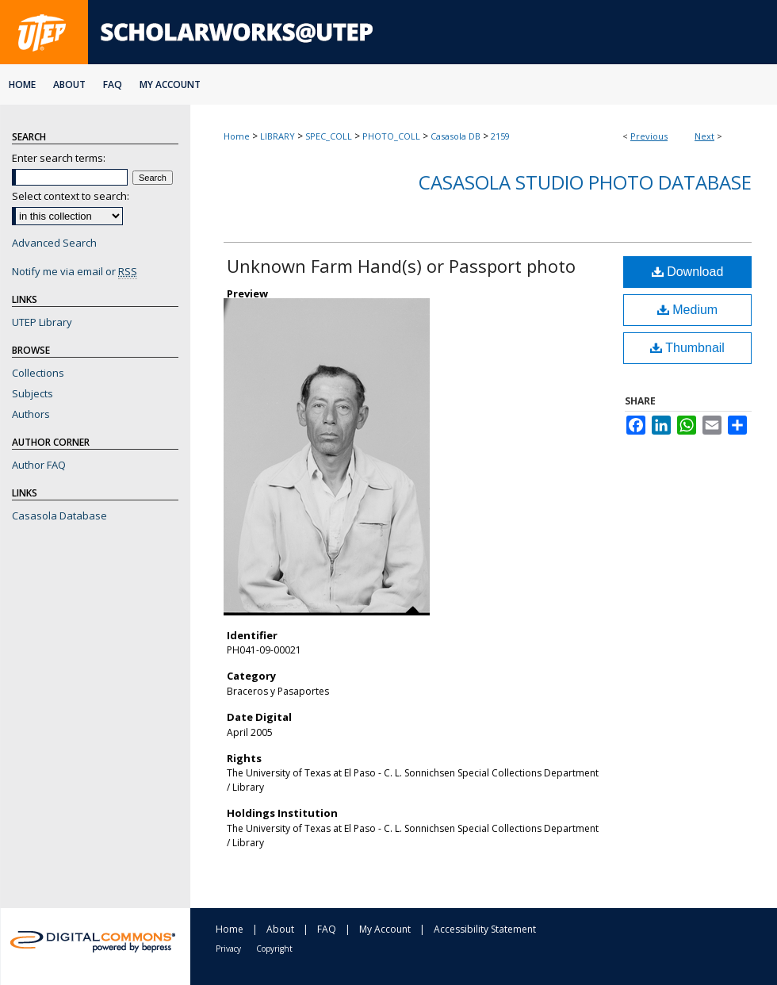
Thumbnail (687, 348)
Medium (687, 309)
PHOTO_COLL (391, 136)
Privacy (228, 948)
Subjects (32, 393)
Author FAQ (39, 465)
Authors (31, 414)
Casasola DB (455, 136)
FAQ (326, 929)
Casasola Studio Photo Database (585, 182)
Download (688, 271)
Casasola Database (59, 515)
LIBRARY (277, 136)
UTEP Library (42, 322)
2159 (500, 136)
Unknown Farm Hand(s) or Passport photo (401, 266)
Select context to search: (70, 196)
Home (237, 136)
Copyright (274, 948)
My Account (385, 929)
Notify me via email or (74, 271)
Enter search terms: (58, 158)
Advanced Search (54, 243)
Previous (649, 136)
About (280, 929)
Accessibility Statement (485, 929)
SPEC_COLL (328, 136)
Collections (38, 373)
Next (704, 136)
